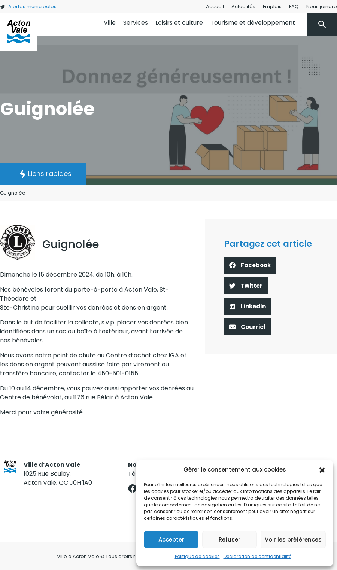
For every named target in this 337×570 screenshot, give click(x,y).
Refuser (229, 539)
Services (135, 22)
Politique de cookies (197, 556)
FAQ (294, 6)
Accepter (171, 539)
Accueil (215, 6)
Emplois (272, 6)
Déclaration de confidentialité (257, 556)
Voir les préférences (293, 539)
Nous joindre (321, 6)
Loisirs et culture (179, 22)
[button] (322, 469)
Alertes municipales (28, 6)
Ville (110, 22)
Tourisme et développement (252, 22)
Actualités (243, 6)
